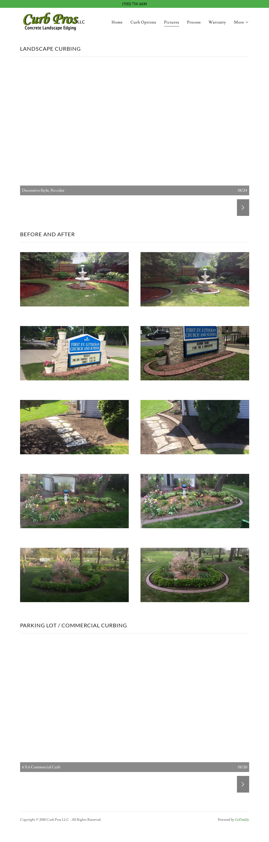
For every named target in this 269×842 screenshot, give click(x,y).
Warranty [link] (217, 22)
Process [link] (194, 22)
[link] (53, 20)
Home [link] (117, 22)
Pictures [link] (171, 22)
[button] (241, 22)
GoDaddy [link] (242, 820)
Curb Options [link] (143, 22)
